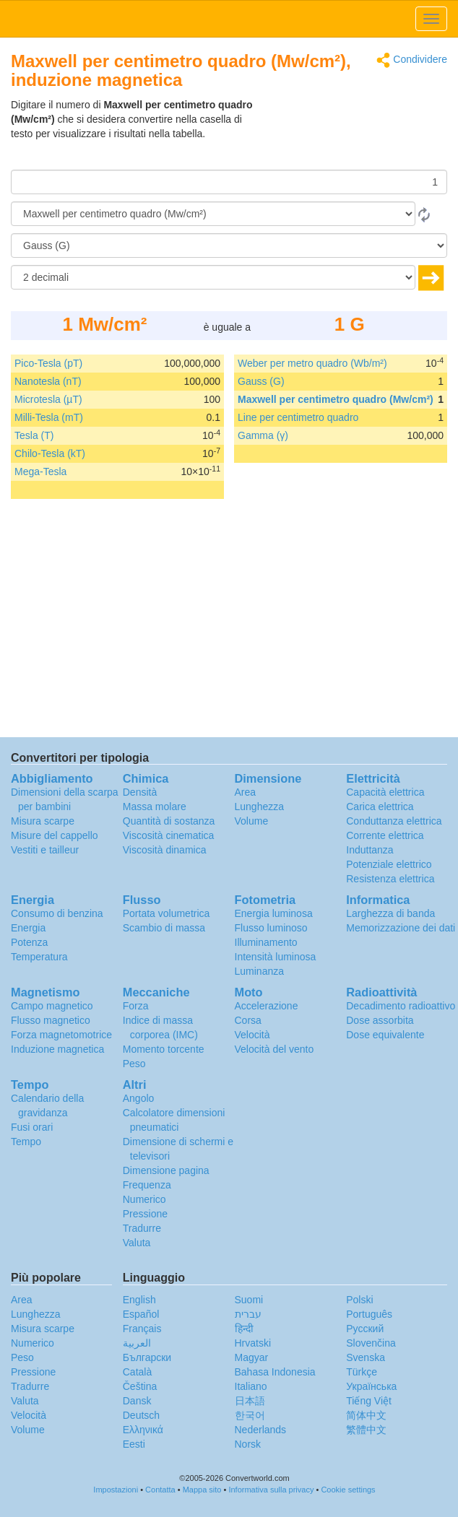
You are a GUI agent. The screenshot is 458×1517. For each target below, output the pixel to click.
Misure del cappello (54, 835)
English (139, 1299)
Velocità (252, 1034)
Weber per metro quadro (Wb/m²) (312, 363)
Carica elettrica (379, 806)
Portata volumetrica (166, 913)
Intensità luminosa (275, 956)
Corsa (248, 1020)
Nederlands (261, 1429)
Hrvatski (253, 1343)
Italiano (251, 1386)
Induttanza (369, 850)
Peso (134, 1063)
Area (245, 792)
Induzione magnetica (57, 1049)
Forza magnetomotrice (61, 1034)
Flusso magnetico (50, 1020)
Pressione (145, 1214)
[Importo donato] (229, 182)
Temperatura (39, 956)
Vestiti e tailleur (45, 850)
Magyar (252, 1357)
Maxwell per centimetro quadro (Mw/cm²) (335, 399)
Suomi (249, 1299)
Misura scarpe (42, 821)
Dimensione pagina (166, 1170)
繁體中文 (366, 1429)
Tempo (26, 1141)
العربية (137, 1343)
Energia (28, 928)
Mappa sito (202, 1489)
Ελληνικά (143, 1429)
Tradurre (142, 1228)
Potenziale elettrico (388, 864)
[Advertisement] (357, 133)
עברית (248, 1314)
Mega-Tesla (40, 471)
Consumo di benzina (57, 913)
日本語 (250, 1401)
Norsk (248, 1444)
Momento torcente (163, 1049)
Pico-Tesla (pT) (48, 363)
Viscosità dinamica (165, 850)
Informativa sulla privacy (271, 1489)
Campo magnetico (52, 1006)
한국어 (250, 1415)
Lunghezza (260, 806)
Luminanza (260, 971)
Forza (136, 1006)
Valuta (137, 1242)
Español (141, 1314)
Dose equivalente (385, 1034)
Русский (365, 1328)
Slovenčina (371, 1343)
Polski (359, 1299)
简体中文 (366, 1415)
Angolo (139, 1098)
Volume (252, 821)
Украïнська (371, 1386)
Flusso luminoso (271, 928)
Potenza (29, 942)
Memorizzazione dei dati (400, 928)
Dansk (137, 1401)
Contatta (160, 1489)
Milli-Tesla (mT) (48, 417)
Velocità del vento (274, 1049)
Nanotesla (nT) (48, 381)
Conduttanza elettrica (393, 821)
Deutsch (141, 1415)
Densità (140, 792)
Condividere (411, 60)
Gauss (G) (261, 381)
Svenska (365, 1357)
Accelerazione (266, 1006)
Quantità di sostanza (169, 821)
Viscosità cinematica (169, 835)
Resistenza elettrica (390, 878)
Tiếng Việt (369, 1401)
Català (137, 1372)
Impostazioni (115, 1489)
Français (142, 1328)
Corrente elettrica (384, 835)
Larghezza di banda (390, 913)
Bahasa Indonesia (275, 1372)
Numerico (144, 1199)
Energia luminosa (274, 913)
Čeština (140, 1386)
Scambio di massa (164, 928)
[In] (229, 245)
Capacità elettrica (385, 792)
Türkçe (361, 1372)
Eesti (134, 1444)
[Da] (213, 213)
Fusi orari (32, 1127)
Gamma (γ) (263, 435)
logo (229, 19)
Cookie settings (348, 1489)
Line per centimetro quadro (298, 417)
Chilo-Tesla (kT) (49, 453)
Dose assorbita (379, 1020)
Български (147, 1357)
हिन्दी (244, 1328)
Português (369, 1314)
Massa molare (154, 806)
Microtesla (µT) (48, 399)
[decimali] (213, 277)
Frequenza (147, 1185)
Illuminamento (266, 942)
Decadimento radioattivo (400, 1006)
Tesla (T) (33, 435)
